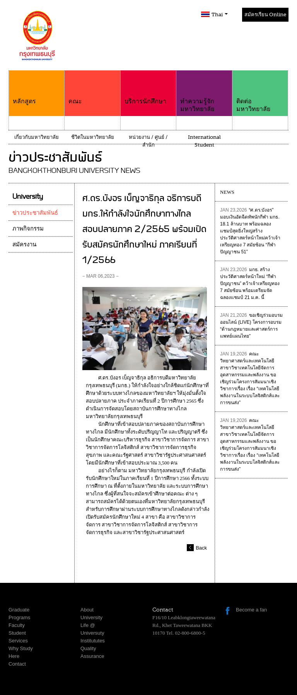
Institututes (92, 641)
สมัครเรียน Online (265, 14)
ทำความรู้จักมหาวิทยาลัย (204, 91)
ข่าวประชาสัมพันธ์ (35, 213)
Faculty (17, 625)
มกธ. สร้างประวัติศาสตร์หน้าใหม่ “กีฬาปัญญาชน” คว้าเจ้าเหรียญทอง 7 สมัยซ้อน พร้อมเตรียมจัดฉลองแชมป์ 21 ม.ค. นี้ (250, 283)
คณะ (92, 87)
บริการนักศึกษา (148, 87)
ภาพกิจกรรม (28, 228)
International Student (204, 141)
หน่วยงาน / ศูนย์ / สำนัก (148, 141)
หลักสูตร (36, 87)
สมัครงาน (24, 244)
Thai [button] (220, 14)
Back (201, 548)
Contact (17, 664)
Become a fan (251, 610)
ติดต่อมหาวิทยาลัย (260, 91)
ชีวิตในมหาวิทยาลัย (92, 137)
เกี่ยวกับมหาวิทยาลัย (36, 137)
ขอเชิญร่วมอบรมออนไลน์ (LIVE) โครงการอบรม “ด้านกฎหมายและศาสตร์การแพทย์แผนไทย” (251, 325)
